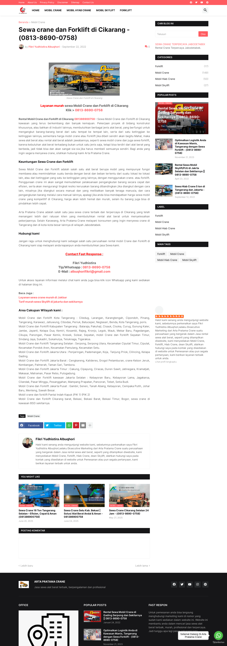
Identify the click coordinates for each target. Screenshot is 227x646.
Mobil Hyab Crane (79, 10)
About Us (32, 2)
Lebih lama (141, 565)
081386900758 (84, 119)
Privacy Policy (47, 2)
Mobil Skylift (105, 10)
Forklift (126, 10)
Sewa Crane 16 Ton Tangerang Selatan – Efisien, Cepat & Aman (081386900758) (38, 513)
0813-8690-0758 (89, 110)
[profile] (160, 313)
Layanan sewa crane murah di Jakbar (43, 297)
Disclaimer (62, 2)
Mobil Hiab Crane (181, 79)
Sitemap (75, 2)
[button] (205, 10)
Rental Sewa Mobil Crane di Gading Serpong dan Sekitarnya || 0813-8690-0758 (122, 615)
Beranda (23, 22)
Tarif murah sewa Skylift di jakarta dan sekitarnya (51, 301)
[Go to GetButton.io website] (218, 642)
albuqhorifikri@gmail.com (90, 271)
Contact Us (88, 2)
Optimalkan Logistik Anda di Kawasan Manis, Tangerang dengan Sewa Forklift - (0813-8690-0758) (190, 147)
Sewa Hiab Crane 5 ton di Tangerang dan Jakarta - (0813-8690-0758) (190, 189)
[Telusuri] (177, 34)
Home (21, 2)
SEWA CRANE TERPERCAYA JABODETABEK (180, 44)
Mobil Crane (53, 10)
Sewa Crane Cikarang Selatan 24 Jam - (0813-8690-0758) (129, 512)
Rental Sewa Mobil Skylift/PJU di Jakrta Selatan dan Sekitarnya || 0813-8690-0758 (190, 169)
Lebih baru (27, 565)
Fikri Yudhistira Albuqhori (55, 439)
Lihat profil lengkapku (166, 361)
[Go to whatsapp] (218, 635)
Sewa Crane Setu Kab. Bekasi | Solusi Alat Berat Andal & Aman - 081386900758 (83, 513)
